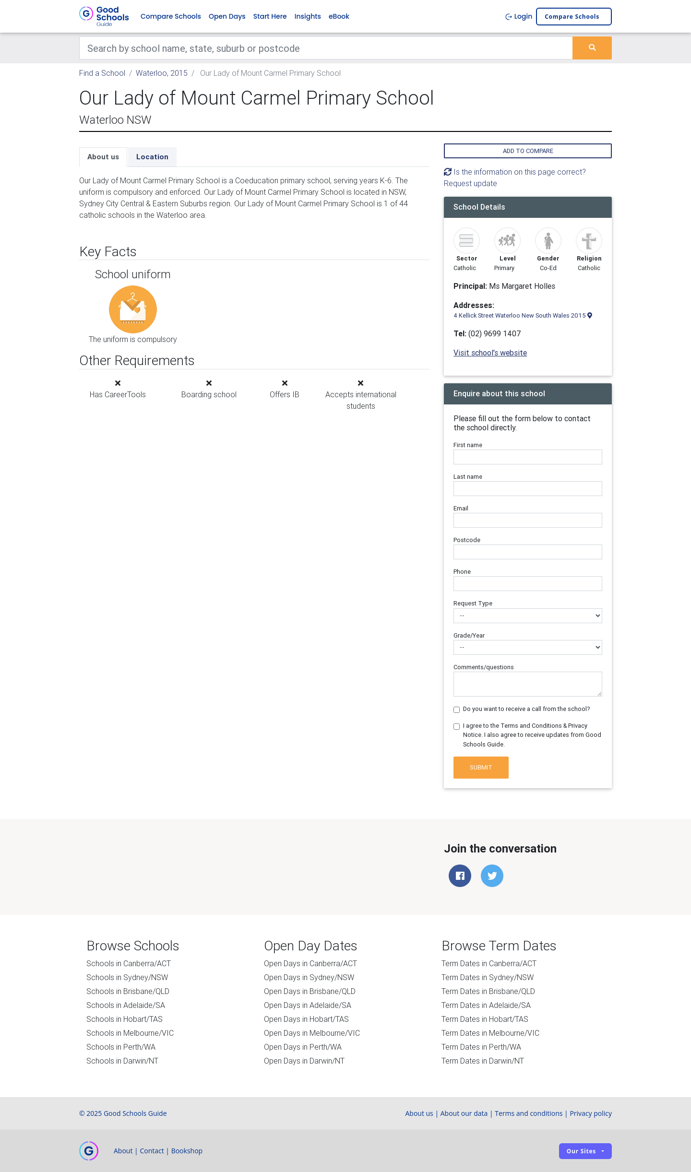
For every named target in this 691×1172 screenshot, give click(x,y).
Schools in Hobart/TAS (124, 1019)
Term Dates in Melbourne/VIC (490, 1033)
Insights (308, 16)
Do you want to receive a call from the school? (526, 709)
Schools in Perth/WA (120, 1047)
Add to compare (528, 151)
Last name (467, 477)
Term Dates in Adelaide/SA (486, 1005)
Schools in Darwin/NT (122, 1060)
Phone (462, 572)
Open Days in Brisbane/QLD (310, 991)
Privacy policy (591, 1113)
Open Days (227, 16)
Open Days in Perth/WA (303, 1047)
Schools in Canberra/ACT (128, 963)
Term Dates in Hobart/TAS (484, 1019)
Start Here (270, 16)
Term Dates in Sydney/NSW (487, 977)
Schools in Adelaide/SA (125, 1005)
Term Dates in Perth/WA (481, 1047)
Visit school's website (490, 352)
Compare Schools (171, 16)
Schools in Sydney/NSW (127, 977)
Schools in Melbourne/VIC (130, 1033)
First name (467, 445)
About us (103, 156)
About (123, 1150)
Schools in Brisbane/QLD (127, 991)
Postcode (466, 540)
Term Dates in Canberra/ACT (488, 963)
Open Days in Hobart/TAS (306, 1019)
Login (518, 16)
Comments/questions (483, 667)
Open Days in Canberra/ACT (310, 963)
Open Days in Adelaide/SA (307, 1005)
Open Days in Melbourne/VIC (312, 1033)
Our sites (581, 1151)
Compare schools (572, 16)
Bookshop (187, 1150)
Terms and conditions (528, 1113)
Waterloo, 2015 (162, 73)
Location (152, 156)
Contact (152, 1150)
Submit (481, 767)
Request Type (472, 603)
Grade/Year (469, 635)
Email (460, 508)
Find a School (102, 73)
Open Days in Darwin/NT (304, 1060)
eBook (339, 16)
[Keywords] (326, 47)
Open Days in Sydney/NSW (309, 977)
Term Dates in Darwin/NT (482, 1060)
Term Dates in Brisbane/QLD (488, 991)
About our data (464, 1113)
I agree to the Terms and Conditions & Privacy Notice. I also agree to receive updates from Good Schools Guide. (532, 735)
